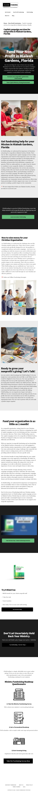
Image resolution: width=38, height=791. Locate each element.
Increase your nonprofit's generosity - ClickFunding (18, 77)
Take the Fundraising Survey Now (18, 761)
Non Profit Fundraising (14, 23)
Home (5, 23)
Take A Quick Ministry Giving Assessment (18, 82)
